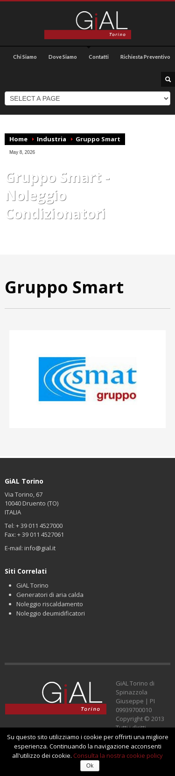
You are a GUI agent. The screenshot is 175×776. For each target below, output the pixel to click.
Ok (89, 765)
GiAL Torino (32, 585)
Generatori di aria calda (50, 594)
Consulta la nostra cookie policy (118, 755)
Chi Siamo (25, 57)
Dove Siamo (63, 57)
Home (18, 139)
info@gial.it (40, 548)
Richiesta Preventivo (145, 57)
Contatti (99, 57)
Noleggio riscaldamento (49, 604)
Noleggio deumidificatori (50, 613)
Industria (51, 139)
